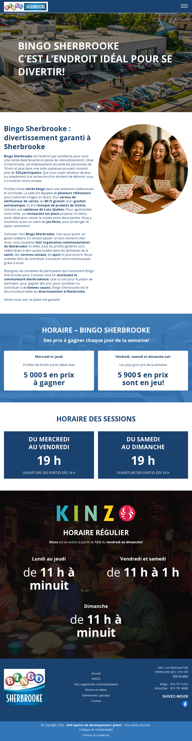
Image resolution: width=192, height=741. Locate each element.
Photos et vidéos (96, 690)
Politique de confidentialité (96, 729)
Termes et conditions (96, 735)
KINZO (96, 679)
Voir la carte (180, 676)
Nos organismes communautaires (96, 684)
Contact (96, 701)
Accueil (96, 673)
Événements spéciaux (96, 695)
